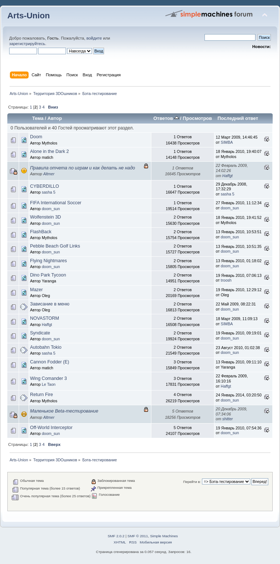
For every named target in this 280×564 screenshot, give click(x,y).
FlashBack (40, 231)
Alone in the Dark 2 (49, 151)
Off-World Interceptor (51, 427)
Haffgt (227, 175)
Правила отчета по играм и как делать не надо (82, 168)
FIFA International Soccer (55, 202)
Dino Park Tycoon (48, 275)
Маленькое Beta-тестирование (64, 411)
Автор (55, 118)
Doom (36, 136)
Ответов (165, 118)
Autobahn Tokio (46, 347)
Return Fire (41, 394)
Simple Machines (164, 536)
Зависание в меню (49, 304)
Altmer (49, 174)
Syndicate (40, 333)
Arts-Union (28, 15)
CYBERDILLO (44, 186)
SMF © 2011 (138, 536)
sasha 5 (48, 192)
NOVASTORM (44, 318)
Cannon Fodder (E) (49, 362)
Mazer (36, 289)
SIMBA (227, 142)
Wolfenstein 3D (45, 217)
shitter (227, 419)
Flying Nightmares (48, 260)
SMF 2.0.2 (116, 536)
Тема (38, 118)
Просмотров (197, 118)
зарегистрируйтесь (27, 43)
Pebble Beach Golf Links (55, 246)
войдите (94, 38)
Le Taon (49, 384)
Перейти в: (192, 482)
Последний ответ (237, 118)
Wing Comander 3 (48, 378)
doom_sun (51, 208)
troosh (226, 280)
